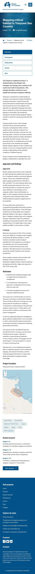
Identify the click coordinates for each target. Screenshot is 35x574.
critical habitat (18, 420)
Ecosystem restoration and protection (15, 532)
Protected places (8, 517)
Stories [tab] (7, 68)
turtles (20, 427)
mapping (6, 427)
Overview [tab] (8, 52)
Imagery (5, 507)
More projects (9, 468)
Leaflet (23, 413)
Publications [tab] (9, 63)
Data (4, 504)
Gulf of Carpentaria (9, 431)
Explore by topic (8, 495)
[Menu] (30, 5)
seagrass (23, 424)
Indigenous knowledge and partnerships (15, 525)
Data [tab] (6, 73)
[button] (5, 372)
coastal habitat (7, 420)
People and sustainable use (11, 529)
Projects (9, 40)
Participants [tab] (9, 57)
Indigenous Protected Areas (11, 424)
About (5, 488)
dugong (13, 427)
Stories (5, 501)
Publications (7, 498)
